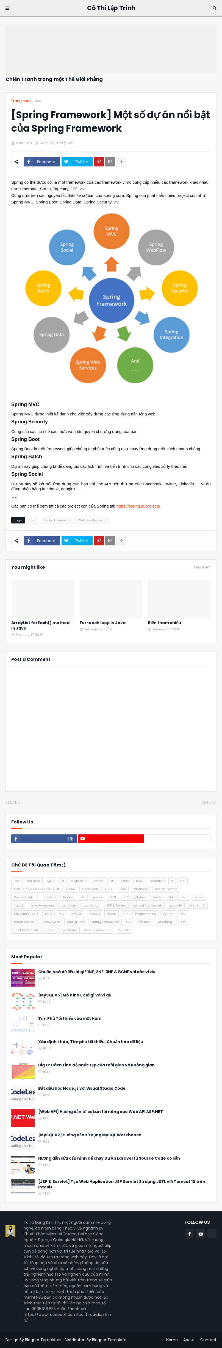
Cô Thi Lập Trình (111, 8)
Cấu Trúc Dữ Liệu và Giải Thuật (36, 889)
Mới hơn (15, 802)
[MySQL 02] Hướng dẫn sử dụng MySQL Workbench (89, 1135)
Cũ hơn (207, 802)
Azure (125, 881)
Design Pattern (166, 889)
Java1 (199, 897)
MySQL (76, 913)
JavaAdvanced (42, 905)
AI (62, 881)
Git (83, 897)
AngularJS (79, 881)
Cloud (70, 889)
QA (182, 913)
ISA (170, 897)
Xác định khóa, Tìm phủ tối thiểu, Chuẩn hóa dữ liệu (90, 1041)
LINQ (48, 913)
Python (168, 913)
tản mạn (144, 922)
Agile (50, 881)
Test (182, 922)
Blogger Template (109, 1340)
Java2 (19, 905)
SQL (129, 922)
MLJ (62, 913)
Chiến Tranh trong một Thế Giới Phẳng (54, 79)
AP (112, 881)
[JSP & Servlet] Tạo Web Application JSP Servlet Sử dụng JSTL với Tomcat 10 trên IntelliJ (121, 1184)
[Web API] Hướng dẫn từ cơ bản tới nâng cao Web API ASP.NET (100, 1111)
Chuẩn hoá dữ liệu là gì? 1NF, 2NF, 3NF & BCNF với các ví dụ (96, 972)
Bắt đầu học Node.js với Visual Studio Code (82, 1088)
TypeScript (69, 930)
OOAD (111, 913)
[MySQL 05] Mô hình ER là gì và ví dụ (74, 995)
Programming (145, 913)
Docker (68, 897)
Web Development (92, 520)
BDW (139, 881)
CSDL (109, 889)
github (97, 897)
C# (182, 881)
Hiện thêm (202, 567)
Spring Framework (57, 520)
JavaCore (68, 905)
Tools (50, 930)
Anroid (98, 881)
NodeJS (94, 913)
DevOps (50, 897)
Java (36, 100)
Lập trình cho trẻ (26, 913)
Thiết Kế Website (26, 930)
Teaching (164, 922)
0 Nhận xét (65, 143)
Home (172, 1340)
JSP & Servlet (116, 905)
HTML (112, 897)
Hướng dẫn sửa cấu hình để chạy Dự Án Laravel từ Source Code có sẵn (109, 1158)
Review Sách (50, 922)
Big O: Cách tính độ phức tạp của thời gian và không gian (96, 1065)
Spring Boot (75, 922)
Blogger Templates (43, 1340)
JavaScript (91, 905)
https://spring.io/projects (138, 506)
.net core (33, 881)
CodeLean (90, 889)
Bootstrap (156, 881)
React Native (24, 922)
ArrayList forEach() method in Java (40, 625)
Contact (208, 1340)
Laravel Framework (147, 905)
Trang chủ (20, 100)
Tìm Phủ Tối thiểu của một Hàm (69, 1018)
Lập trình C (197, 905)
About (189, 1340)
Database (140, 889)
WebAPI (124, 930)
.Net (17, 881)
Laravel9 (175, 905)
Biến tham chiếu (164, 622)
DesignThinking (26, 897)
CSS (123, 889)
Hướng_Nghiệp (134, 897)
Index (157, 897)
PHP (125, 913)
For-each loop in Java (103, 622)
